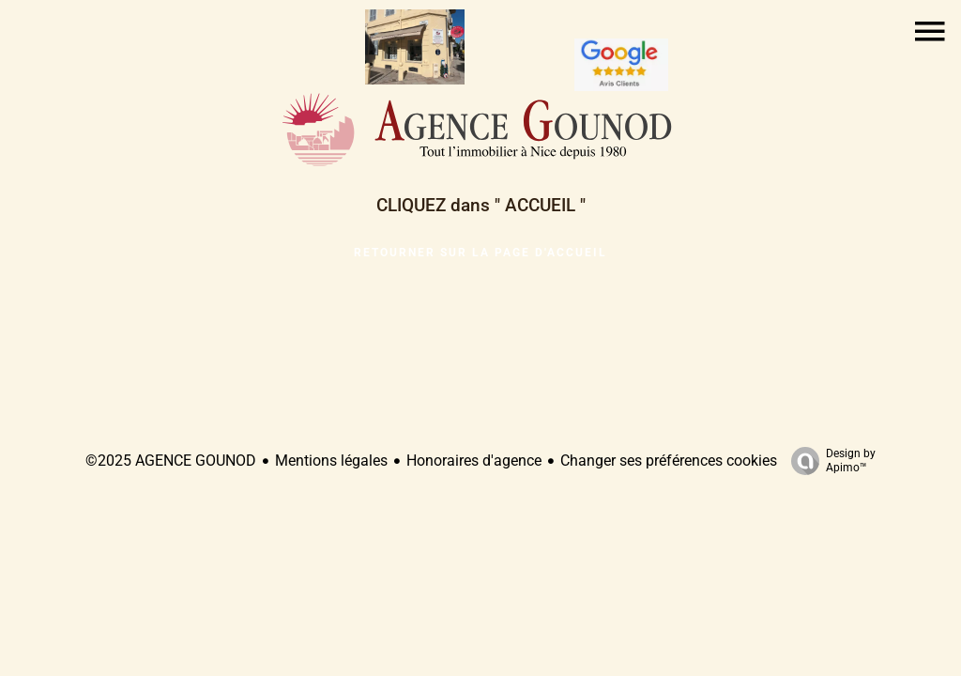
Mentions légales (331, 460)
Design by (829, 461)
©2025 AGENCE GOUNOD (170, 460)
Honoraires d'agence (474, 460)
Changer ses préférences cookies (668, 460)
